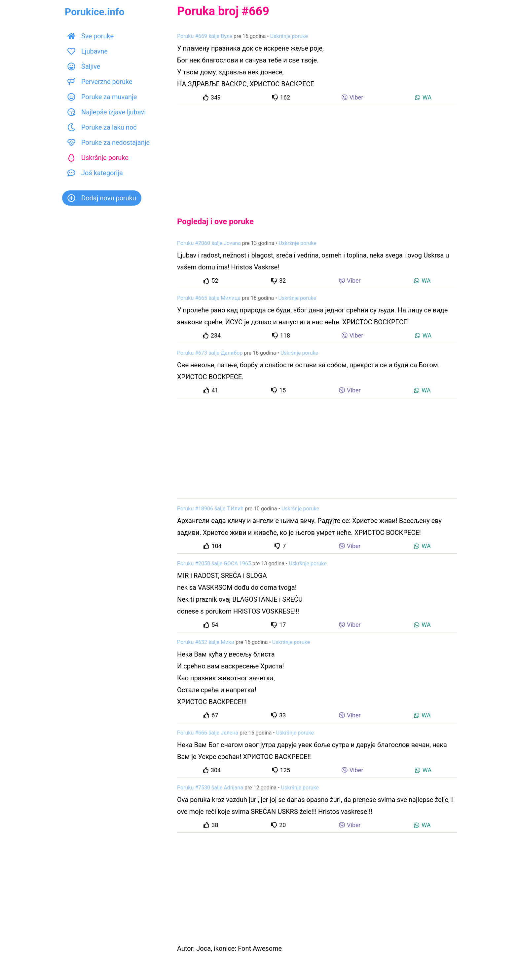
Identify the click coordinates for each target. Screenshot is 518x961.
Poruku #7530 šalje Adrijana (210, 787)
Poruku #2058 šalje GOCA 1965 (214, 563)
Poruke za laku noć (102, 127)
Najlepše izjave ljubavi (106, 112)
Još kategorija (95, 173)
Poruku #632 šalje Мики (205, 642)
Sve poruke (90, 36)
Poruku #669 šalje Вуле (204, 36)
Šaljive (83, 66)
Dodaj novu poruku (101, 198)
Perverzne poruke (99, 82)
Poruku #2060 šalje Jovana (209, 243)
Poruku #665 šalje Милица (208, 298)
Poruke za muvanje (102, 97)
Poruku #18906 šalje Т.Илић (210, 508)
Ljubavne (87, 51)
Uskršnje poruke (98, 158)
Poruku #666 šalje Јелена (207, 733)
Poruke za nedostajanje (108, 142)
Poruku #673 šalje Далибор (209, 353)
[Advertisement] (317, 155)
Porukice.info (95, 12)
